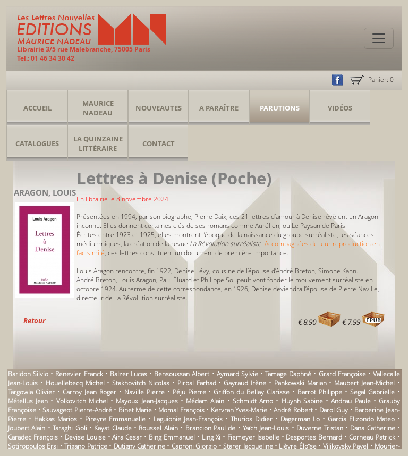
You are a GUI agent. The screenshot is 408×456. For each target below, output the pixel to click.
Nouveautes (158, 108)
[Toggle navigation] (379, 38)
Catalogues (37, 143)
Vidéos (340, 108)
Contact (158, 143)
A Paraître (219, 108)
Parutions (280, 108)
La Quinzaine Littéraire (98, 143)
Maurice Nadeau (98, 107)
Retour (34, 320)
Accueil (37, 108)
